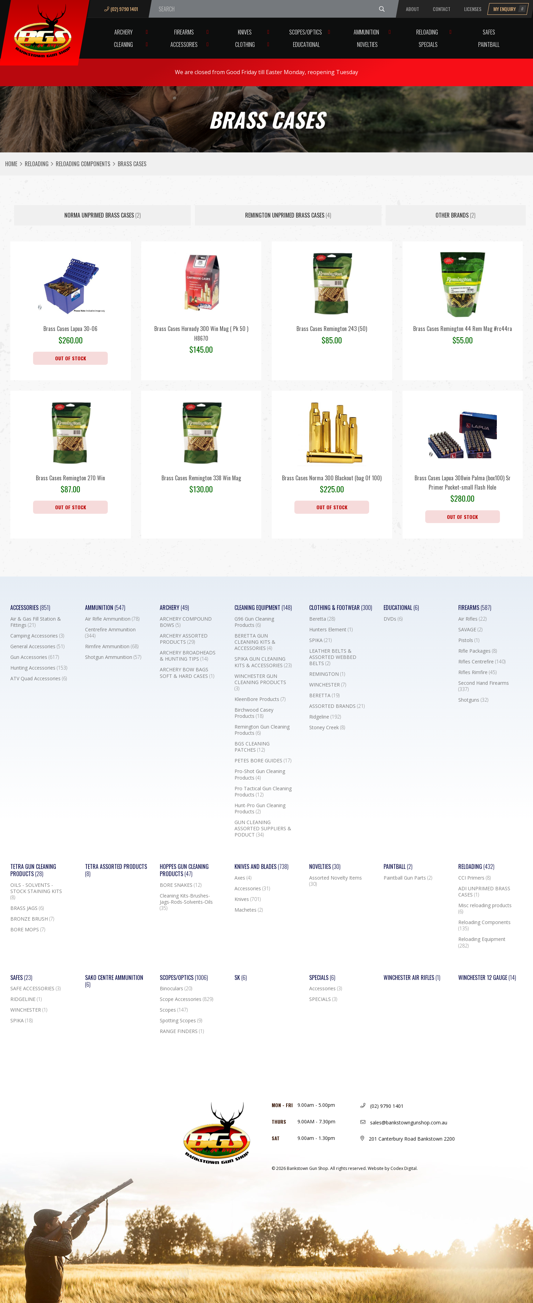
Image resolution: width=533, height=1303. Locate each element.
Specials (428, 44)
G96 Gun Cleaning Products (254, 622)
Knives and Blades (261, 866)
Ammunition (366, 32)
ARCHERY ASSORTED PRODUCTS (184, 639)
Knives (245, 32)
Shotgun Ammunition (113, 657)
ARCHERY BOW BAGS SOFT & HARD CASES (187, 672)
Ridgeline (325, 717)
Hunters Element (331, 630)
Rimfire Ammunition (111, 646)
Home (11, 164)
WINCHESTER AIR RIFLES (412, 977)
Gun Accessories (34, 657)
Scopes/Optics (305, 32)
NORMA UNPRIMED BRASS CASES (102, 215)
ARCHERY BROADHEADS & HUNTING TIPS (188, 656)
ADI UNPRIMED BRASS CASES (484, 891)
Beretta (322, 619)
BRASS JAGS (27, 908)
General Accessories (37, 646)
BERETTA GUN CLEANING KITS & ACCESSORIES (254, 642)
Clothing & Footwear (340, 607)
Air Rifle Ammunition (112, 619)
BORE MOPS (27, 929)
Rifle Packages (477, 651)
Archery (123, 32)
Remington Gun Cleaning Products (262, 730)
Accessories (184, 44)
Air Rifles (472, 619)
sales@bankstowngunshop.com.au (403, 1122)
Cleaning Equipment (263, 607)
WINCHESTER (327, 685)
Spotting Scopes (181, 1021)
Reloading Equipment (481, 942)
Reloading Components (83, 164)
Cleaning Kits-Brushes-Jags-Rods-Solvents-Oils (186, 902)
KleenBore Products (259, 699)
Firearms (184, 32)
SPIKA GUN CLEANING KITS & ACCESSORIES (263, 662)
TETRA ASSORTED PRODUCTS (116, 870)
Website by (393, 1168)
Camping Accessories (37, 636)
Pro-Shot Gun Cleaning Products (259, 774)
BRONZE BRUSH (32, 919)
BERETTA (324, 695)
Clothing (245, 44)
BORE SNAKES (180, 885)
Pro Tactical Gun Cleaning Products (263, 791)
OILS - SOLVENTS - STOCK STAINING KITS (36, 891)
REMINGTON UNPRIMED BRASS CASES (288, 215)
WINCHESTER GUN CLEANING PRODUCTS (260, 682)
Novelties (367, 44)
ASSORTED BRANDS (337, 706)
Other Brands (455, 215)
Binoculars (176, 988)
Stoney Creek (327, 727)
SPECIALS (323, 999)
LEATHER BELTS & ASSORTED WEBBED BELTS (332, 657)
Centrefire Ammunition (110, 633)
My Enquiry (509, 8)
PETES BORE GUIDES (262, 761)
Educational (306, 44)
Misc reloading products (485, 908)
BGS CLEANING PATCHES (252, 747)
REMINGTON (327, 674)
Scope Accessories (186, 999)
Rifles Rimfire (477, 672)
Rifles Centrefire (481, 662)
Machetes (248, 910)
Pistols (468, 640)
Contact (441, 8)
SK (240, 977)
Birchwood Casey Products (253, 713)
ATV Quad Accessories (38, 678)
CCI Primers (474, 878)
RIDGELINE (26, 999)
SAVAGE (470, 630)
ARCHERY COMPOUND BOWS (186, 622)
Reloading (427, 32)
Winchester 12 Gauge (487, 977)
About (412, 8)
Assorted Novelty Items (335, 881)
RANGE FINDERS (182, 1031)
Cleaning (123, 44)
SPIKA (320, 640)
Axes (242, 878)
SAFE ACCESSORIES (35, 988)
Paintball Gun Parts (408, 878)
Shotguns (473, 700)
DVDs (393, 619)
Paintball (489, 44)
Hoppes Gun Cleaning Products (184, 870)
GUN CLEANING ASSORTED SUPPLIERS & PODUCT (262, 828)
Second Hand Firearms (483, 686)
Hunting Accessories (38, 668)
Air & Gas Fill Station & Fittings (35, 622)
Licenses (472, 8)
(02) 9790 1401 (121, 8)
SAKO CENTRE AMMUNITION (114, 981)
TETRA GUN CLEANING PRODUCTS (33, 870)
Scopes (174, 1010)
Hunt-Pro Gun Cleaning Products (259, 808)
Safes (489, 32)
